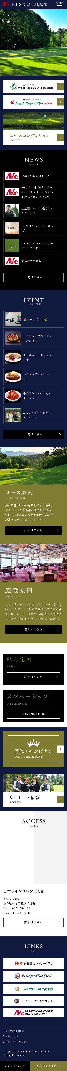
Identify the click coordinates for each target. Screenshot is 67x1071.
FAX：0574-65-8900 (17, 913)
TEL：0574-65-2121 (17, 908)
